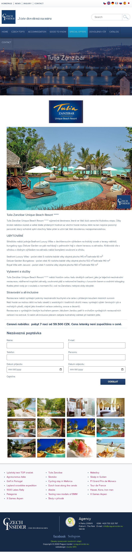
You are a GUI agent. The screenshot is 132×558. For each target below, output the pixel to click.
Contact (39, 3)
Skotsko (52, 477)
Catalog (114, 31)
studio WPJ (71, 547)
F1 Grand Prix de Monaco (103, 481)
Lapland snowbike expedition (22, 485)
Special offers (78, 31)
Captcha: (11, 376)
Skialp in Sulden (98, 477)
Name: (10, 340)
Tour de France (98, 485)
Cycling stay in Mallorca (60, 481)
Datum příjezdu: (15, 364)
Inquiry (27, 3)
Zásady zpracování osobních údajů (66, 541)
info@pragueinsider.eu (113, 526)
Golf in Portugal (14, 481)
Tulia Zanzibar (55, 472)
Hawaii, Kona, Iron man (101, 489)
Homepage (6, 3)
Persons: (72, 352)
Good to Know (58, 31)
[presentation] (32, 385)
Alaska (51, 489)
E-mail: (71, 340)
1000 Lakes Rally (15, 489)
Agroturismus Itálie (16, 477)
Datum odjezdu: (76, 364)
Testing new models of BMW (62, 494)
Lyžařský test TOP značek (20, 472)
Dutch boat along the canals (62, 485)
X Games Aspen (98, 494)
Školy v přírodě (56, 498)
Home (5, 31)
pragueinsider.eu (81, 544)
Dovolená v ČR (97, 31)
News (18, 3)
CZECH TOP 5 (18, 31)
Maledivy (94, 472)
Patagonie (12, 494)
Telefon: (11, 352)
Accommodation (37, 31)
